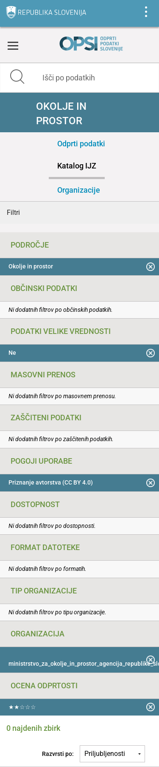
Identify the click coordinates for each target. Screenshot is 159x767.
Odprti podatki (81, 143)
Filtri (13, 212)
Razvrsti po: (58, 753)
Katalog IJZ (76, 165)
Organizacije (78, 189)
